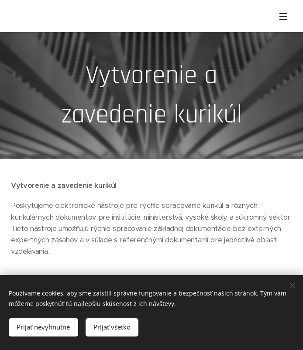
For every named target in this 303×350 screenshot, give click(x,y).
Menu (283, 16)
